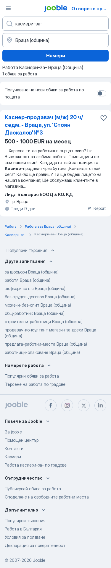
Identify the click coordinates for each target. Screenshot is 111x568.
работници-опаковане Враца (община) (42, 352)
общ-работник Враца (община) (35, 313)
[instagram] (67, 405)
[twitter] (84, 405)
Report (96, 208)
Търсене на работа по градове (35, 384)
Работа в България (23, 528)
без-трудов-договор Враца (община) (40, 296)
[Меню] (8, 8)
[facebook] (51, 405)
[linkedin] (100, 405)
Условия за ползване (25, 537)
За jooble (13, 431)
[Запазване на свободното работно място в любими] (103, 118)
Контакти (14, 448)
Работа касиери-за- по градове (36, 464)
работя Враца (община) (27, 280)
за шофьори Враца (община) (32, 271)
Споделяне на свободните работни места (47, 496)
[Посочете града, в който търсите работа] (55, 40)
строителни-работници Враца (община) (44, 321)
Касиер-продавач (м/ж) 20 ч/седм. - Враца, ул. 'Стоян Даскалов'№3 (44, 125)
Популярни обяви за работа (32, 375)
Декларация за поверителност (35, 545)
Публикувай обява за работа (33, 488)
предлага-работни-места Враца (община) (46, 344)
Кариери (13, 456)
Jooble (39, 560)
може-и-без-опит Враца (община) (38, 305)
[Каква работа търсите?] (55, 24)
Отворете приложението (90, 9)
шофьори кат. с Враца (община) (35, 288)
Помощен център (21, 440)
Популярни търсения (31, 250)
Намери (55, 56)
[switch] (101, 93)
